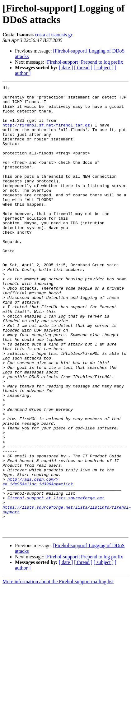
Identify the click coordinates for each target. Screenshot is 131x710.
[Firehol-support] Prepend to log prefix (84, 62)
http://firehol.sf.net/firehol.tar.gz (46, 133)
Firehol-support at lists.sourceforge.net (56, 581)
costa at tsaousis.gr (53, 34)
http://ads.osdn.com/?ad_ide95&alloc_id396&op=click (37, 561)
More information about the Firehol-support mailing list (58, 671)
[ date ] (66, 67)
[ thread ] (83, 67)
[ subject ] (104, 67)
